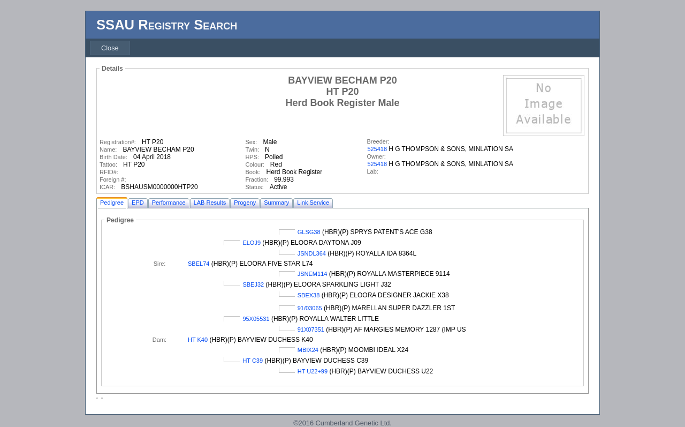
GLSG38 (309, 232)
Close (110, 48)
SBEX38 (309, 295)
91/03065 (310, 308)
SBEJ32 (253, 284)
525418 (377, 149)
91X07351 (311, 329)
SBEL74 (198, 263)
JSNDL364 (312, 253)
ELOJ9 (251, 242)
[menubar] (110, 48)
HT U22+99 (313, 371)
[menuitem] (110, 48)
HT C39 (252, 360)
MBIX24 (308, 350)
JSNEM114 (313, 274)
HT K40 (198, 339)
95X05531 (255, 319)
